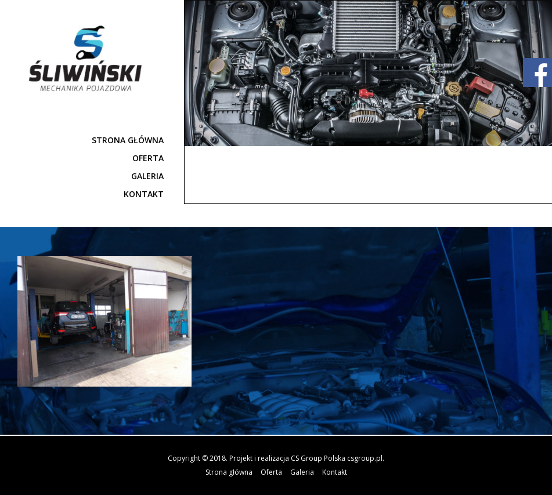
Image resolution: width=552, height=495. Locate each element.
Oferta (148, 157)
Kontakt (144, 193)
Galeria (147, 175)
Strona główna (128, 139)
